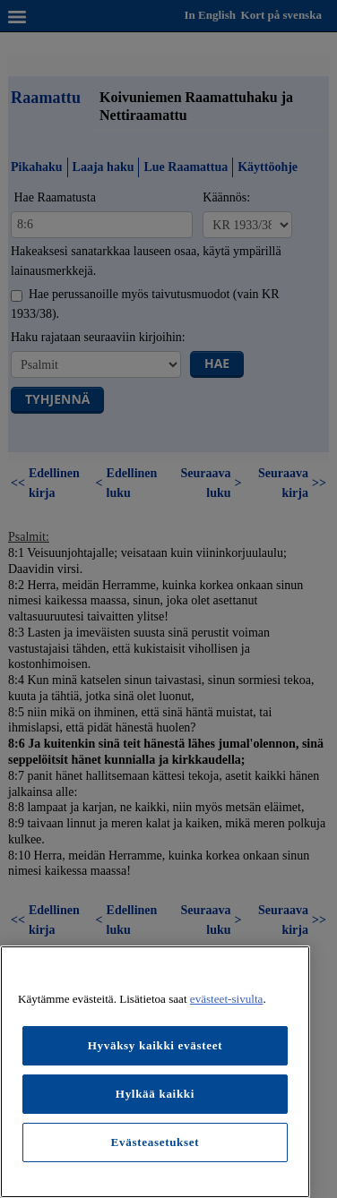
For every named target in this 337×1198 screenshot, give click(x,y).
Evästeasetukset (155, 1142)
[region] (155, 1072)
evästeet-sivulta (227, 998)
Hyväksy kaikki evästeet (155, 1045)
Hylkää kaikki (155, 1093)
